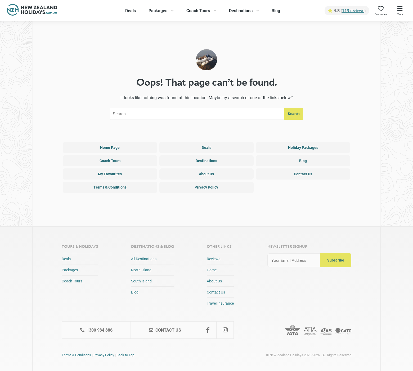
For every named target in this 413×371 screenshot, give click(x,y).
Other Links (219, 246)
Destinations (241, 10)
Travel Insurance (220, 303)
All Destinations (143, 258)
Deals (130, 10)
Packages (158, 10)
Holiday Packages (303, 147)
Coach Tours (198, 10)
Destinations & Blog (152, 246)
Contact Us (303, 173)
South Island (141, 280)
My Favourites (110, 173)
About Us (206, 173)
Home (212, 269)
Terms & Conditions (110, 187)
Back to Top (125, 354)
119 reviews (353, 10)
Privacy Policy (206, 187)
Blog (276, 10)
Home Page (110, 147)
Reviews (213, 258)
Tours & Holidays (80, 246)
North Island (141, 269)
